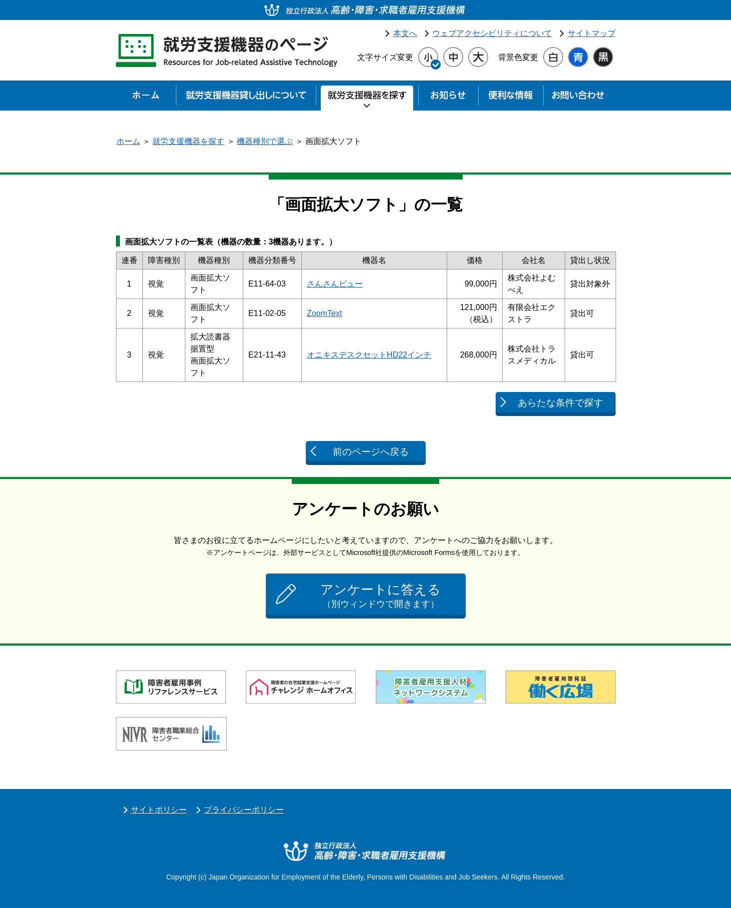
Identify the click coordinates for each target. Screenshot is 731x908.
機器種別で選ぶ (265, 141)
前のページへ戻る (371, 451)
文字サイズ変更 (385, 57)
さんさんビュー (335, 284)
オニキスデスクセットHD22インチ (369, 354)
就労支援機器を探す (188, 141)
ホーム (128, 141)
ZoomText (324, 313)
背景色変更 (518, 57)
